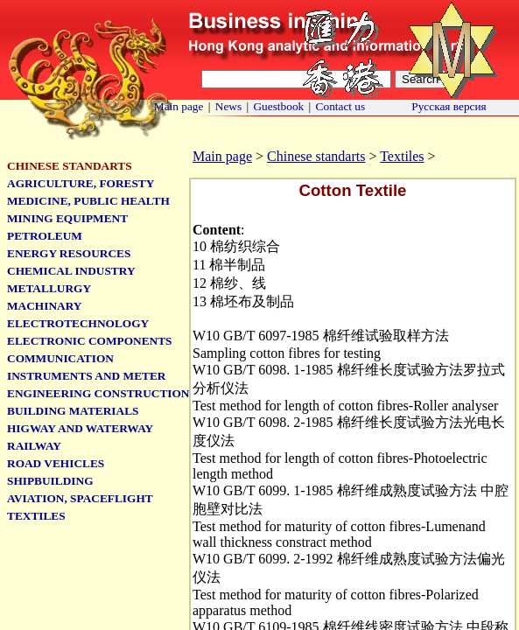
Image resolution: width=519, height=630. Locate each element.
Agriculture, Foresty (80, 183)
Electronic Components (89, 340)
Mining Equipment (67, 218)
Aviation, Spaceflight (80, 498)
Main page (179, 106)
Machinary (44, 305)
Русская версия (449, 106)
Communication (60, 358)
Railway (34, 445)
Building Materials (72, 410)
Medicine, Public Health (88, 200)
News (228, 106)
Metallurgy (49, 288)
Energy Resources (68, 253)
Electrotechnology (78, 323)
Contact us (341, 106)
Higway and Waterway (80, 428)
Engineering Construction (98, 393)
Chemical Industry (71, 270)
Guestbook (278, 106)
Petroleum (44, 235)
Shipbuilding (50, 480)
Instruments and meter (86, 375)
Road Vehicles (55, 463)
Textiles (402, 156)
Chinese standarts (316, 156)
